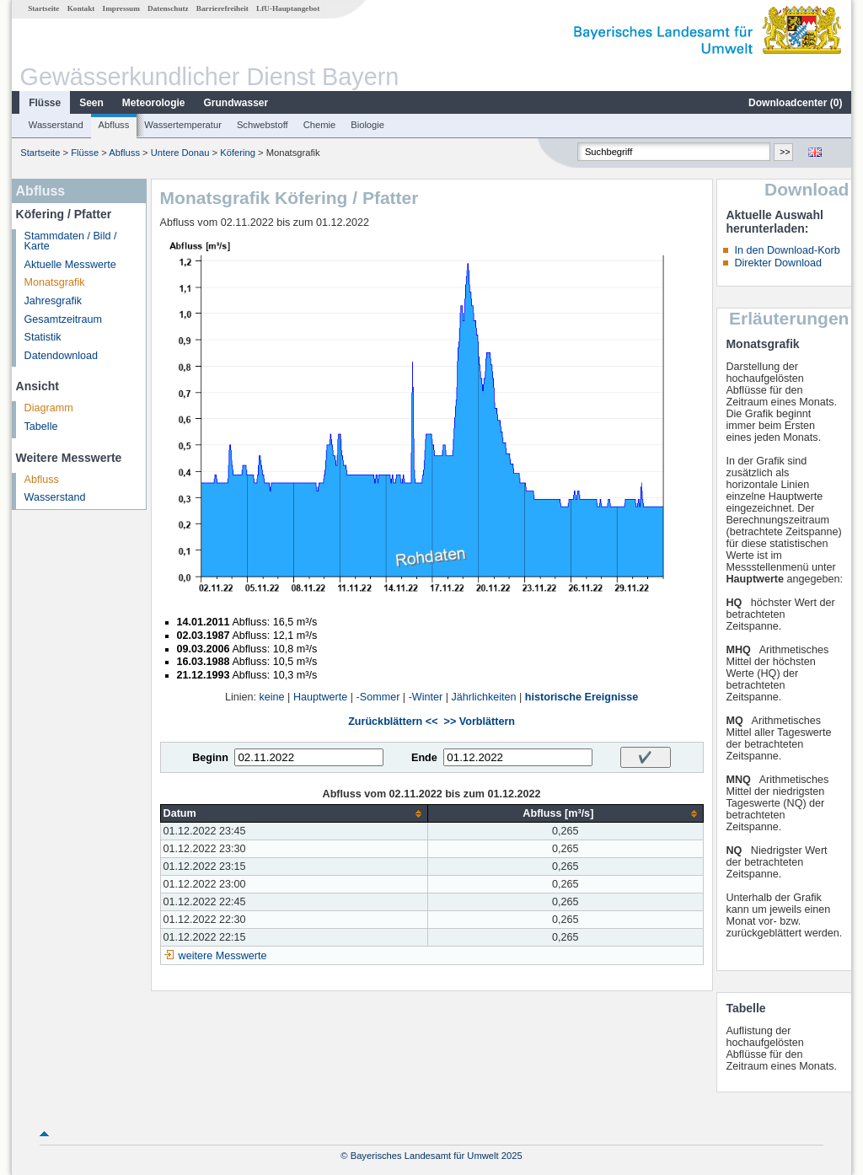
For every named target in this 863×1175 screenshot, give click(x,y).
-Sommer (378, 697)
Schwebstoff (262, 125)
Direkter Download (778, 263)
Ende (424, 758)
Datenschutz (168, 8)
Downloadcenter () (795, 103)
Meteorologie (153, 103)
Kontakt (81, 8)
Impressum (121, 8)
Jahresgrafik (53, 301)
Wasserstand (56, 125)
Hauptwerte (320, 697)
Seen (91, 103)
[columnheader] (294, 814)
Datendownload (61, 356)
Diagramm (48, 408)
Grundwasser (236, 103)
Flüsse (45, 103)
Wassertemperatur (183, 125)
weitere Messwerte (223, 956)
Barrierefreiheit (222, 8)
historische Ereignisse (581, 697)
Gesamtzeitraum (63, 319)
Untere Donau (180, 153)
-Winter (426, 697)
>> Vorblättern (479, 721)
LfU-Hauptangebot (287, 8)
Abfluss (114, 125)
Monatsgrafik (54, 282)
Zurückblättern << (392, 721)
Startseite (43, 8)
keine (272, 697)
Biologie (367, 125)
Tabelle (41, 426)
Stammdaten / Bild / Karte (70, 241)
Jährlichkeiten (484, 697)
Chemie (319, 125)
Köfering (237, 153)
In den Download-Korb (786, 250)
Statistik (43, 337)
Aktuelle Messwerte (70, 265)
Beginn (210, 758)
